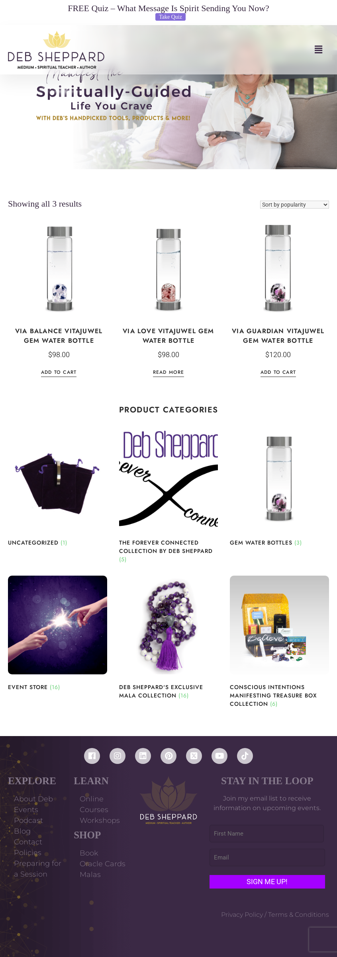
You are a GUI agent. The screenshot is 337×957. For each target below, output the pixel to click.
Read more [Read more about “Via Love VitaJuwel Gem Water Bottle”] (168, 373)
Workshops (100, 820)
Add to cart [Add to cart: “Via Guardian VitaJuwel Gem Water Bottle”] (278, 373)
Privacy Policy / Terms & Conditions (275, 914)
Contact (28, 842)
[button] (216, 49)
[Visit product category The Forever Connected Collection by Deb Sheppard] (168, 497)
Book (89, 853)
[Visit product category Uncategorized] (57, 489)
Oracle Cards (102, 863)
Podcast (28, 820)
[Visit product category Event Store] (57, 634)
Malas (90, 874)
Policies (27, 852)
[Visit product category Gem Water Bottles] (279, 489)
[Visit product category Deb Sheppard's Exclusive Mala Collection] (168, 638)
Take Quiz (170, 17)
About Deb (33, 799)
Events (26, 809)
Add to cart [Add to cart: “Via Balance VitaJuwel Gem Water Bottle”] (58, 373)
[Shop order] (294, 205)
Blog (22, 831)
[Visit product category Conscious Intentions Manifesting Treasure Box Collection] (279, 642)
